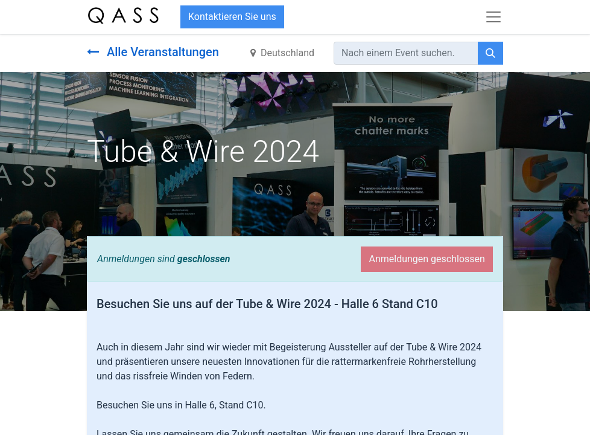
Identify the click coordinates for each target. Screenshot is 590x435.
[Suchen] (490, 53)
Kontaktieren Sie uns (232, 16)
